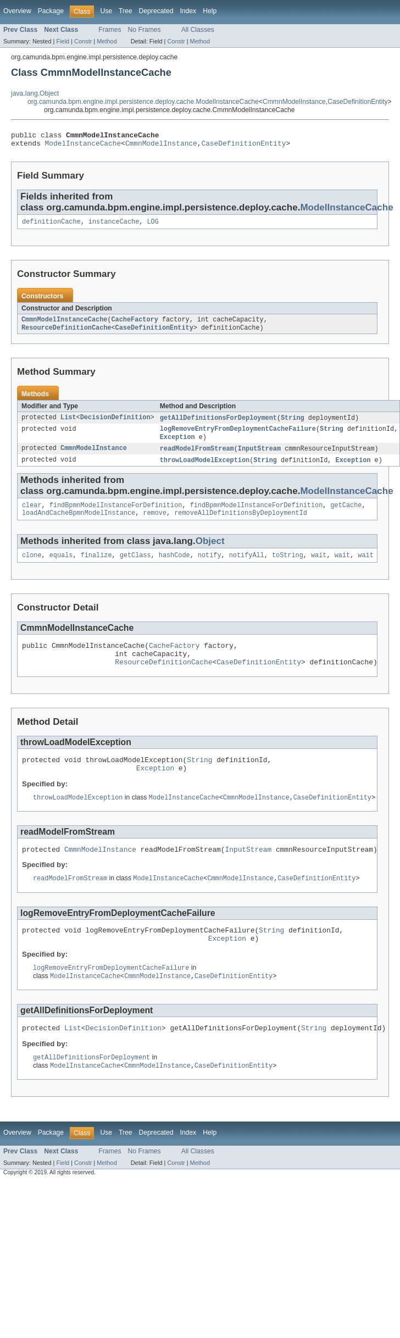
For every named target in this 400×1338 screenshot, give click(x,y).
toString (287, 567)
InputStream (259, 457)
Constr (83, 41)
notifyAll (246, 567)
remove (154, 524)
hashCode (174, 567)
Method (106, 41)
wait (318, 567)
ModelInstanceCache (83, 146)
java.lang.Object (35, 93)
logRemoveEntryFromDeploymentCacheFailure (238, 436)
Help (209, 11)
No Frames (144, 30)
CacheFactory (134, 324)
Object (210, 552)
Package (51, 11)
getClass (135, 567)
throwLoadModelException (204, 469)
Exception (177, 445)
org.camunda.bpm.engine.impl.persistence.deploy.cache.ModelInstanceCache (143, 102)
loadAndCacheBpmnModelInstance (78, 524)
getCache (346, 515)
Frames (109, 30)
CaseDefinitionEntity (357, 102)
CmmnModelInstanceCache (64, 324)
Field (62, 41)
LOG (152, 225)
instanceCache (113, 225)
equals (61, 567)
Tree (125, 11)
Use (106, 11)
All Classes (197, 30)
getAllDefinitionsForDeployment (218, 424)
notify (209, 567)
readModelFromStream (197, 457)
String (292, 424)
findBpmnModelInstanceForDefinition (115, 515)
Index (188, 11)
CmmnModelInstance (294, 102)
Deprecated (156, 11)
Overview (17, 11)
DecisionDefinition (115, 424)
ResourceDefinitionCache (66, 333)
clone (32, 567)
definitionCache (51, 225)
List (68, 424)
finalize (96, 567)
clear (32, 515)
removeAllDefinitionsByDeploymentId (240, 524)
